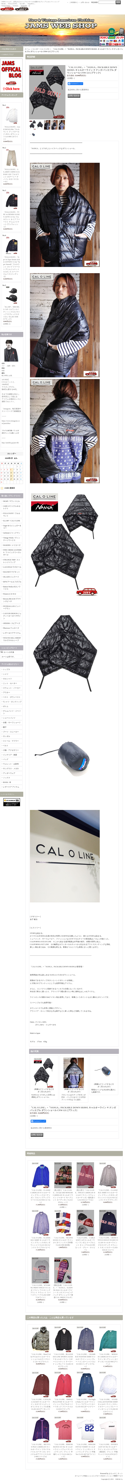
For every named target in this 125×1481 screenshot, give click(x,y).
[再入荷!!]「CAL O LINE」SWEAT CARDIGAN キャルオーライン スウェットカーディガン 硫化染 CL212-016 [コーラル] (85, 1195)
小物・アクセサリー (11, 750)
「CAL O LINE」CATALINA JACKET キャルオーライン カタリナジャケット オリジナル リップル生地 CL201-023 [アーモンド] (40, 1404)
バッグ (5, 759)
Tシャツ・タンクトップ (12, 702)
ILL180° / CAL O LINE (11, 521)
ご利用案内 (73, 2)
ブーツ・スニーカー (11, 732)
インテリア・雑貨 (10, 755)
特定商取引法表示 (9, 49)
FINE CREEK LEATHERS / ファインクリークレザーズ (12, 552)
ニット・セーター (10, 683)
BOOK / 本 (7, 782)
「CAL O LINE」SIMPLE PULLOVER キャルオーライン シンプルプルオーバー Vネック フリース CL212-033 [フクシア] (63, 1404)
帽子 (5, 727)
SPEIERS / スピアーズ (11, 623)
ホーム (27, 49)
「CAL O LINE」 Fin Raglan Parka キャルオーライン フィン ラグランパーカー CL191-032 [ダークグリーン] (85, 1404)
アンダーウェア (9, 773)
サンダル (6, 736)
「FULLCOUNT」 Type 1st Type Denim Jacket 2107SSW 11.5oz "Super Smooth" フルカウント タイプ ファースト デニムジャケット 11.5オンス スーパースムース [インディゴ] (11, 267)
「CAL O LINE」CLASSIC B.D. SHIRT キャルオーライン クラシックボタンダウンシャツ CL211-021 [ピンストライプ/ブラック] (108, 1195)
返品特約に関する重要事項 (78, 90)
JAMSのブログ (8, 55)
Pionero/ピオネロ (9, 594)
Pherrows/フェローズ (11, 628)
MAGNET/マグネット (11, 572)
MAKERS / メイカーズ (11, 545)
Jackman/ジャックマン (11, 533)
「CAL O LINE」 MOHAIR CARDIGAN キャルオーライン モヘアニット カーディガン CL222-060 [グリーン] (108, 1359)
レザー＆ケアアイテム (12, 633)
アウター (6, 692)
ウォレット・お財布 (11, 764)
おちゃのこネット (116, 1473)
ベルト (5, 746)
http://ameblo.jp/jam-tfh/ (10, 443)
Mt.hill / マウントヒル (11, 501)
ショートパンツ (9, 718)
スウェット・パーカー (11, 688)
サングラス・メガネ (11, 769)
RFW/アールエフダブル (12, 582)
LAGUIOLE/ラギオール (12, 567)
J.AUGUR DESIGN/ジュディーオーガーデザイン (12, 615)
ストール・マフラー (11, 741)
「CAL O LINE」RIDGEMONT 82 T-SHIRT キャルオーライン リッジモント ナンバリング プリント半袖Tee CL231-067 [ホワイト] (85, 1449)
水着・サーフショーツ (11, 723)
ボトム (5, 706)
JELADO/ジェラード (11, 577)
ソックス (6, 778)
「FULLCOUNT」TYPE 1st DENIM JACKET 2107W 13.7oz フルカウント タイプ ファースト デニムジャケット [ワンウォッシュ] (11, 219)
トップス (6, 669)
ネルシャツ (7, 679)
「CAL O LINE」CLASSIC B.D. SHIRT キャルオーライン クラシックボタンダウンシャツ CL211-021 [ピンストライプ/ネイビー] (40, 1242)
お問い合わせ (85, 2)
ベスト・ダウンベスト (11, 697)
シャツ (5, 674)
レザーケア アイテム (11, 787)
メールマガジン (8, 794)
